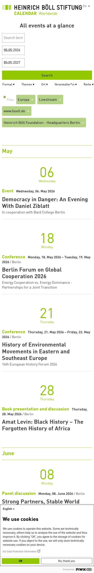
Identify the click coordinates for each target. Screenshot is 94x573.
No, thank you (66, 561)
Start (8, 50)
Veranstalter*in (64, 84)
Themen (26, 84)
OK (21, 561)
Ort (43, 84)
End (7, 63)
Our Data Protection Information (20, 551)
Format (7, 84)
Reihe (87, 84)
